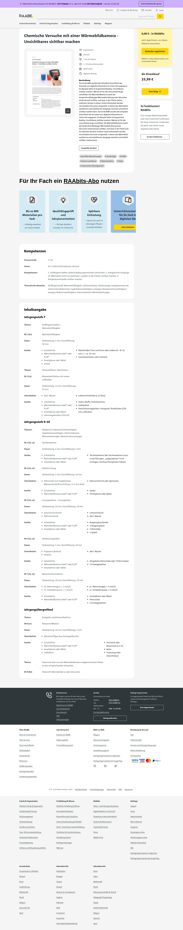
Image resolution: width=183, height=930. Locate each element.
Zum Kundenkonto (63, 709)
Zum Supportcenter (147, 707)
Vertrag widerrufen (110, 718)
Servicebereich (61, 712)
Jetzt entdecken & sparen (151, 3)
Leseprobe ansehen (89, 148)
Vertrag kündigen (62, 719)
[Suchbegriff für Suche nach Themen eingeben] (96, 16)
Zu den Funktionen (154, 137)
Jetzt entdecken (127, 227)
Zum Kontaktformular (101, 712)
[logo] (26, 16)
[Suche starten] (160, 16)
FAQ (57, 716)
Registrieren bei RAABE (64, 705)
